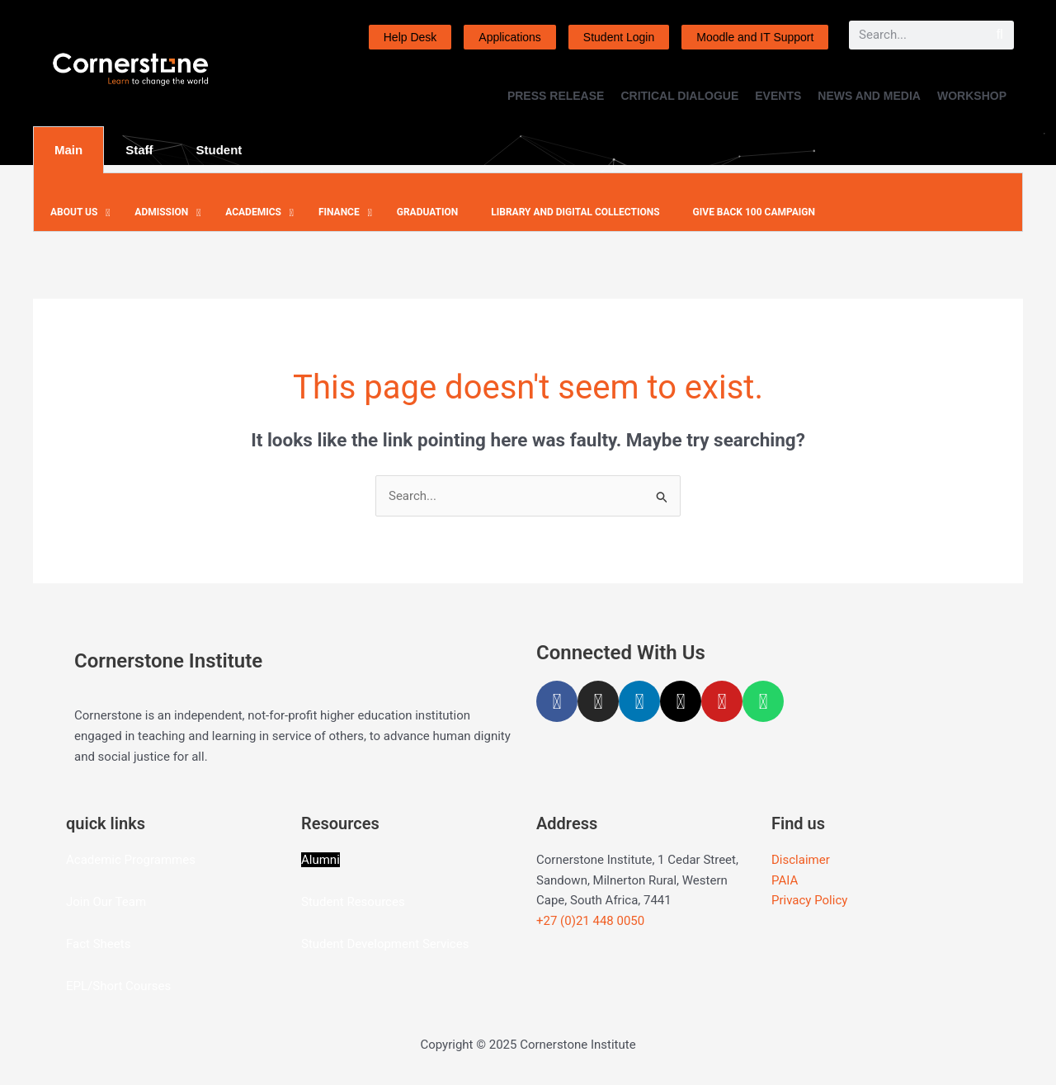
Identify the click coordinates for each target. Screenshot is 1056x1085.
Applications (509, 37)
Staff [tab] (139, 150)
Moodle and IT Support (754, 37)
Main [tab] (68, 150)
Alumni (320, 859)
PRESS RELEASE (555, 95)
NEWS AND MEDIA (869, 95)
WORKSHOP (971, 95)
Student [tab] (219, 150)
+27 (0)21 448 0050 (590, 920)
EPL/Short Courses (118, 986)
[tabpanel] (528, 202)
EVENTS (778, 95)
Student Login (618, 37)
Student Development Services (385, 943)
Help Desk (410, 37)
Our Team (119, 901)
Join (79, 901)
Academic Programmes (131, 859)
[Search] (999, 35)
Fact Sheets (98, 943)
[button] (76, 213)
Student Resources (353, 901)
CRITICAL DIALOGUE (679, 95)
